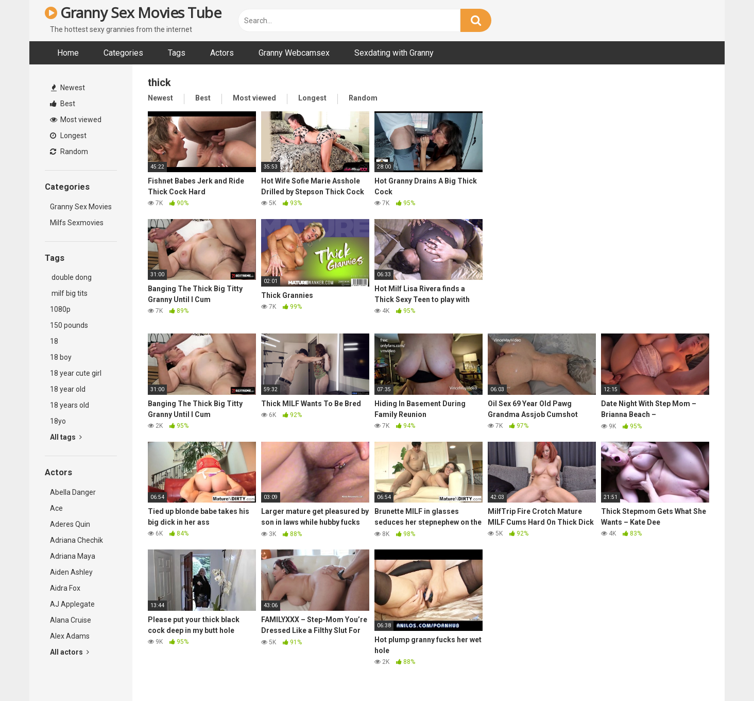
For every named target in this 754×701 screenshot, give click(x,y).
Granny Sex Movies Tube (133, 12)
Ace (56, 508)
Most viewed (75, 119)
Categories (123, 53)
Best (62, 103)
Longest (68, 135)
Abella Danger (73, 492)
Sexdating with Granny (394, 53)
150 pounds (69, 325)
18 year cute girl (75, 373)
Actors (222, 53)
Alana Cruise (70, 620)
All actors (69, 652)
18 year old (67, 389)
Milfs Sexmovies (77, 223)
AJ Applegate (72, 604)
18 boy (61, 357)
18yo (58, 421)
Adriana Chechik (76, 540)
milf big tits (69, 293)
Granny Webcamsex (294, 53)
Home (68, 53)
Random (69, 151)
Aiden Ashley (71, 572)
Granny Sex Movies (81, 207)
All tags (66, 437)
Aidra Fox (65, 588)
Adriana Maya (72, 556)
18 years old (69, 405)
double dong (71, 277)
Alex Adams (70, 636)
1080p (60, 309)
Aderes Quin (70, 524)
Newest (68, 88)
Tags (176, 53)
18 (54, 341)
